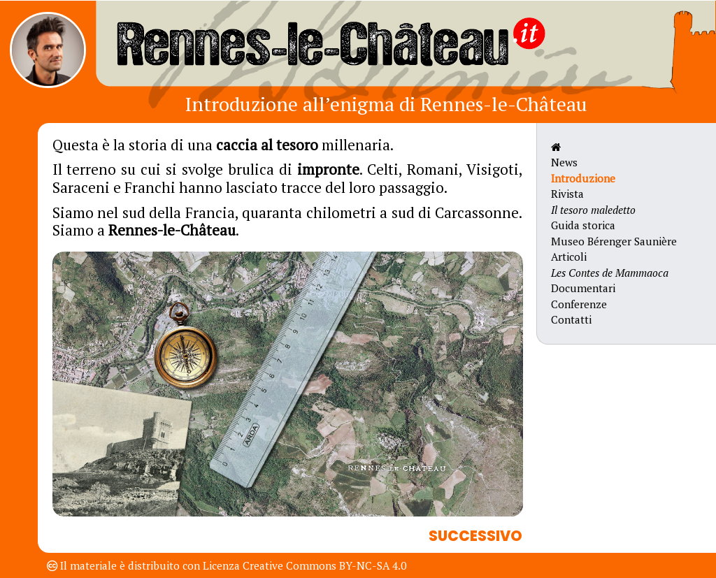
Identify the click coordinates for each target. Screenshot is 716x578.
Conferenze (579, 304)
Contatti (571, 319)
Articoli (569, 256)
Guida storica (583, 225)
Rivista (567, 194)
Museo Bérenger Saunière (614, 241)
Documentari (583, 288)
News (564, 162)
